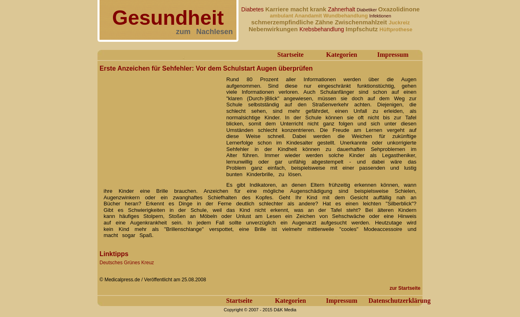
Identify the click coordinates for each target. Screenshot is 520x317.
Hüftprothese (395, 29)
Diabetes (253, 9)
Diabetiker (367, 9)
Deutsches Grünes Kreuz (127, 262)
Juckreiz (399, 22)
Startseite (290, 54)
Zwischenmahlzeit (362, 22)
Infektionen (380, 15)
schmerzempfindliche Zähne (293, 22)
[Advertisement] (160, 125)
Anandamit (309, 16)
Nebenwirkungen (274, 29)
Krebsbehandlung (322, 29)
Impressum (392, 54)
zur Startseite (405, 288)
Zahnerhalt (342, 9)
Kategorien (341, 54)
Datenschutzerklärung (399, 300)
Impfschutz (362, 29)
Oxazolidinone (399, 9)
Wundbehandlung (346, 16)
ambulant (282, 16)
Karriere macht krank (296, 9)
